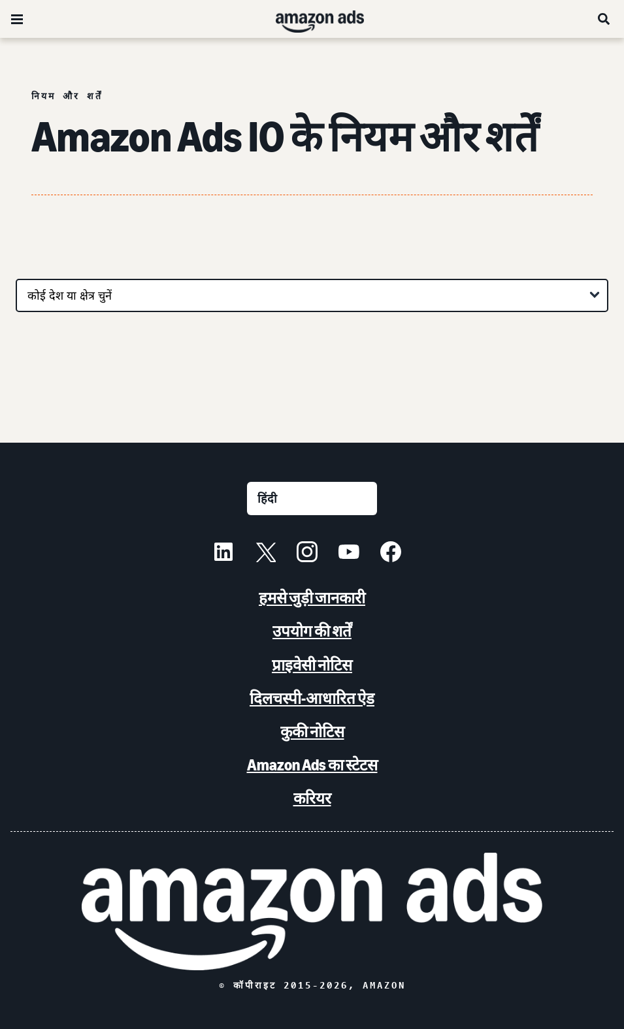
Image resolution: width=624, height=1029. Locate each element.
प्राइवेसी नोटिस (312, 665)
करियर (312, 798)
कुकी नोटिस (312, 731)
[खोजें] (604, 19)
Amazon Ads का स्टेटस (312, 764)
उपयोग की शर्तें (312, 631)
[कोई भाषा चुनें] (312, 498)
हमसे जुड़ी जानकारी (312, 597)
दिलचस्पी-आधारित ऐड (312, 698)
